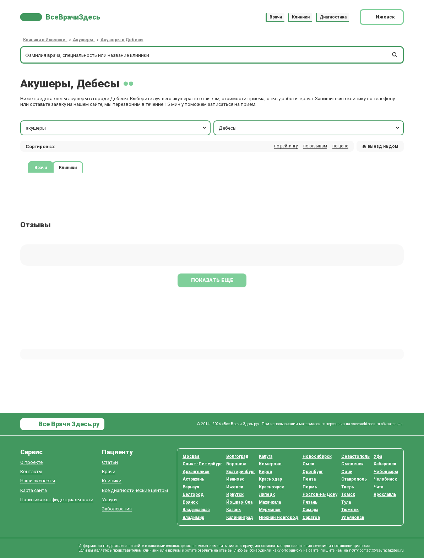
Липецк (267, 494)
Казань (233, 509)
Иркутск (235, 494)
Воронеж (236, 463)
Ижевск (234, 486)
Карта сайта (33, 490)
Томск (348, 494)
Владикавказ (196, 509)
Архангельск (196, 471)
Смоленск (352, 463)
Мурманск (270, 509)
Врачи (276, 17)
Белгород (193, 494)
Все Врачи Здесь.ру (68, 424)
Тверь (347, 486)
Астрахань (193, 479)
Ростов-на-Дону (320, 494)
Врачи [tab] (40, 167)
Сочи (346, 471)
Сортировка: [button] (40, 146)
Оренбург (313, 471)
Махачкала (270, 502)
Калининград (239, 517)
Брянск (190, 502)
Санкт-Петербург (202, 463)
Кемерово (270, 463)
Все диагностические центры (135, 490)
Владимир (193, 517)
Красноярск (271, 486)
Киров (265, 471)
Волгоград (237, 456)
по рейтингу (286, 145)
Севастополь (355, 456)
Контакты (31, 471)
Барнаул (191, 486)
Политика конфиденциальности (56, 499)
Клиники (301, 17)
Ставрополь (354, 479)
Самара (310, 509)
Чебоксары (386, 471)
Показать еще (212, 280)
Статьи (110, 462)
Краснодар (270, 479)
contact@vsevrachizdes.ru (382, 550)
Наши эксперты (37, 480)
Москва (191, 456)
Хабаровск (385, 463)
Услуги (109, 499)
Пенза (309, 479)
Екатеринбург (240, 471)
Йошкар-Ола (239, 502)
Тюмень (350, 509)
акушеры (116, 128)
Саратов (311, 517)
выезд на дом (380, 146)
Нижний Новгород (278, 517)
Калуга (265, 456)
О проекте (31, 462)
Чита (378, 486)
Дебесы (309, 128)
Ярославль (385, 494)
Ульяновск (352, 517)
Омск (308, 463)
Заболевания (117, 508)
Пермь (310, 486)
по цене (340, 145)
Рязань (310, 502)
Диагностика (333, 17)
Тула (346, 502)
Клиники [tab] (68, 167)
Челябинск (385, 479)
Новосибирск (317, 456)
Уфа (378, 456)
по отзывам (315, 145)
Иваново (235, 479)
